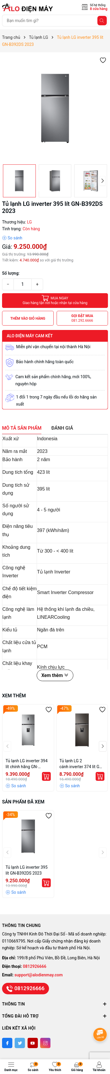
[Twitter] (20, 1043)
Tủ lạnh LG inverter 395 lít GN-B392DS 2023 (27, 870)
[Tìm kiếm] (102, 20)
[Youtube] (33, 1043)
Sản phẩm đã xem (23, 802)
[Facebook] (7, 1043)
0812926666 (34, 966)
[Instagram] (45, 1043)
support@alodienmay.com (38, 975)
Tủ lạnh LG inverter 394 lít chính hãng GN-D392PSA (27, 764)
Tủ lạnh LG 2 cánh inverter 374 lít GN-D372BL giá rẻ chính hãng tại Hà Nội (82, 764)
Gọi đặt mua (82, 318)
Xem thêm (55, 675)
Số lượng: (11, 273)
